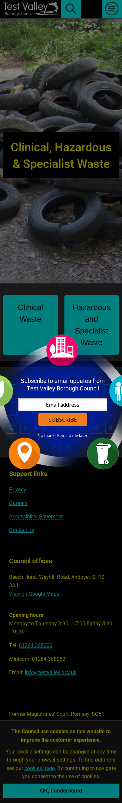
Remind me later (72, 435)
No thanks (47, 435)
